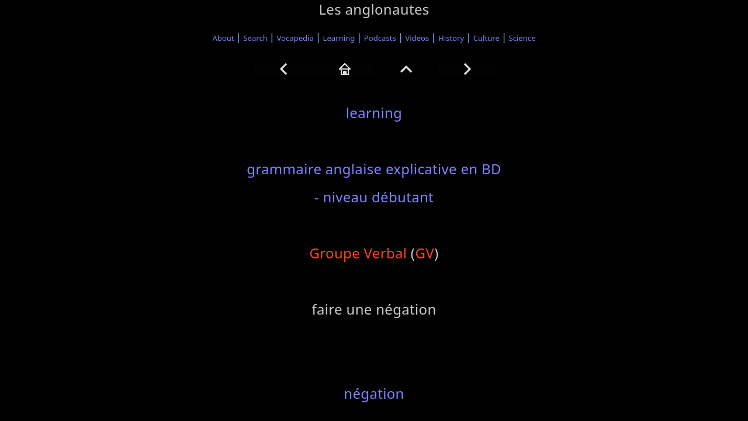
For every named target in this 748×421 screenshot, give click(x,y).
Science (522, 38)
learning (374, 112)
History (451, 38)
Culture (486, 38)
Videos (417, 38)
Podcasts (380, 38)
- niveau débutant (374, 196)
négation (374, 393)
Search (255, 38)
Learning (339, 38)
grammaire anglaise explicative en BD (374, 168)
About (223, 38)
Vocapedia (294, 38)
